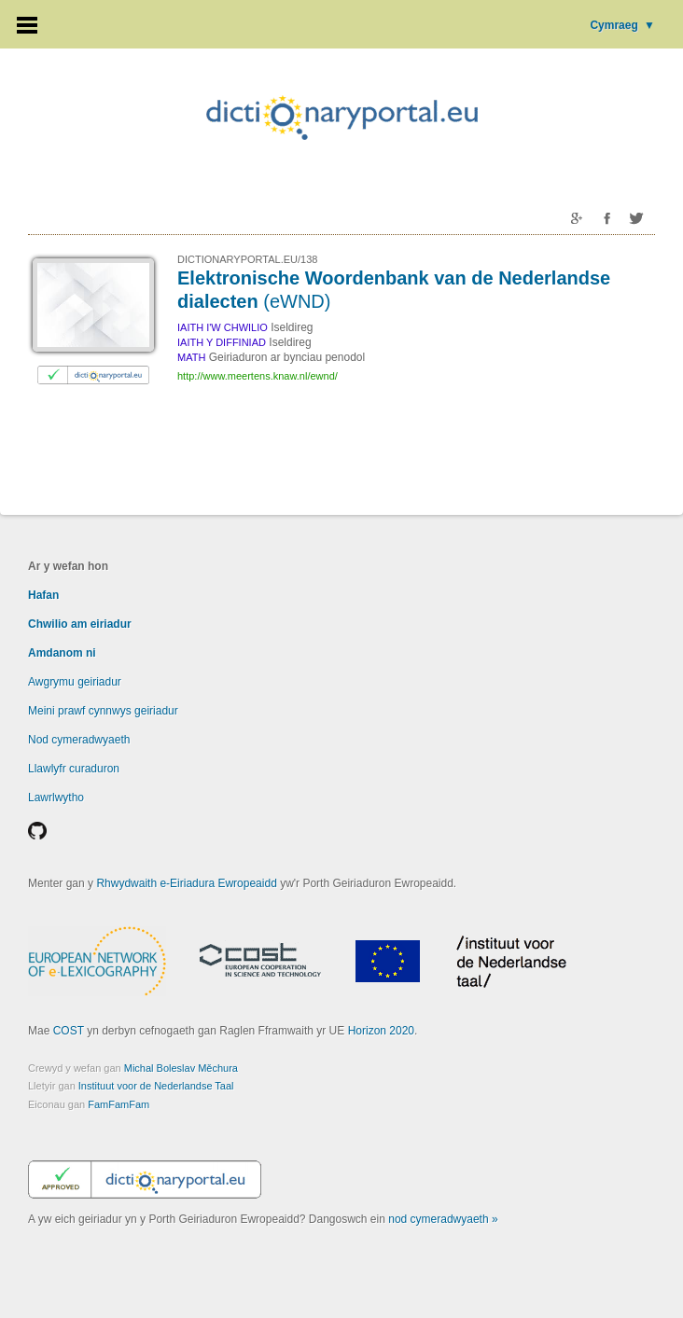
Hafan (43, 595)
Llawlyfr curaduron (73, 768)
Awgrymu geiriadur (74, 681)
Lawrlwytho (56, 797)
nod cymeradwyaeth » (442, 1219)
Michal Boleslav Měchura (181, 1068)
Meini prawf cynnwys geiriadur (103, 710)
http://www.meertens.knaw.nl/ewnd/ (257, 376)
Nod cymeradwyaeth (79, 739)
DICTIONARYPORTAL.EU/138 (247, 259)
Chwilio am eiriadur (80, 624)
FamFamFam (118, 1104)
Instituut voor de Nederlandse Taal (156, 1085)
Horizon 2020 (381, 1030)
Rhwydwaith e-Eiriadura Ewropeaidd (186, 883)
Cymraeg (622, 25)
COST (68, 1030)
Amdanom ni (62, 652)
